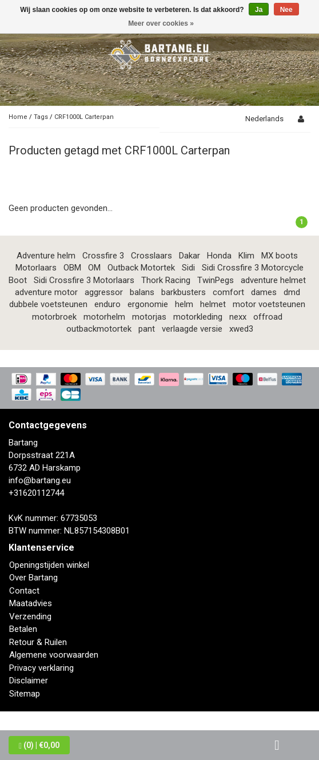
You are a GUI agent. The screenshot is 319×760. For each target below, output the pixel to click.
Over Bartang (33, 577)
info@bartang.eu (40, 480)
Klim (246, 255)
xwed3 (241, 329)
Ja (258, 10)
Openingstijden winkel (49, 565)
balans (142, 292)
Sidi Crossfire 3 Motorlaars (84, 280)
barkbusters (183, 292)
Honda (219, 255)
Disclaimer (28, 680)
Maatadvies (30, 603)
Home (18, 117)
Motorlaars (36, 267)
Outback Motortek (141, 267)
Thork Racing (165, 280)
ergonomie (147, 304)
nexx (237, 317)
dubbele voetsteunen (48, 304)
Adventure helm (46, 255)
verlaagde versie (192, 329)
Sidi (188, 267)
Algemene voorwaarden (53, 655)
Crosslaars (151, 255)
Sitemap (24, 694)
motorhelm (104, 317)
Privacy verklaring (41, 668)
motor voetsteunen (269, 304)
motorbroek (54, 317)
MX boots (279, 255)
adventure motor (46, 292)
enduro (107, 304)
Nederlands (264, 118)
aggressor (104, 292)
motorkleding (197, 317)
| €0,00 (39, 745)
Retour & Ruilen (38, 642)
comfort (228, 292)
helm (184, 304)
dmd (292, 292)
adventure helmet (273, 280)
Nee (286, 10)
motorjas (149, 317)
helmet (213, 304)
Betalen (23, 629)
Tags (41, 117)
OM (94, 267)
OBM (72, 267)
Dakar (189, 255)
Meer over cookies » (161, 23)
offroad (267, 317)
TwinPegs (215, 280)
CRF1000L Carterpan (84, 117)
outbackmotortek (98, 329)
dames (264, 292)
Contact (24, 591)
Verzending (30, 616)
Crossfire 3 (103, 255)
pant (146, 329)
